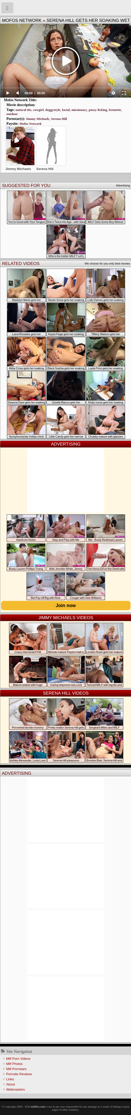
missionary (79, 110)
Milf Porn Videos (18, 1059)
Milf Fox (65, 7)
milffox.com (38, 1106)
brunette (115, 110)
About (10, 1084)
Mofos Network (22, 20)
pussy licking (98, 110)
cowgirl (38, 110)
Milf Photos (14, 1064)
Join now (66, 605)
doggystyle (52, 110)
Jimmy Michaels (37, 119)
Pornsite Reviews (19, 1074)
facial (66, 110)
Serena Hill (59, 119)
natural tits (23, 110)
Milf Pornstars (16, 1069)
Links (10, 1079)
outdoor (12, 114)
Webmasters (15, 1089)
